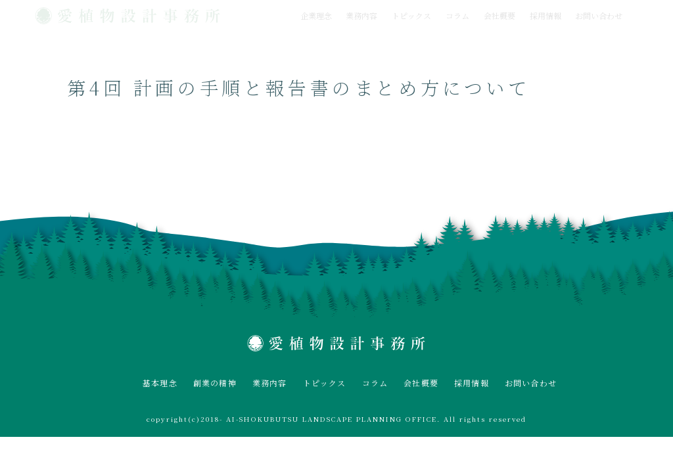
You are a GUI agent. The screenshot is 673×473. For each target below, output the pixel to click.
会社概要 (499, 15)
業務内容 (361, 15)
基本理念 (160, 382)
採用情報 (545, 15)
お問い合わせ (598, 15)
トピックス (411, 15)
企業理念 (316, 15)
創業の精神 (215, 382)
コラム (457, 15)
